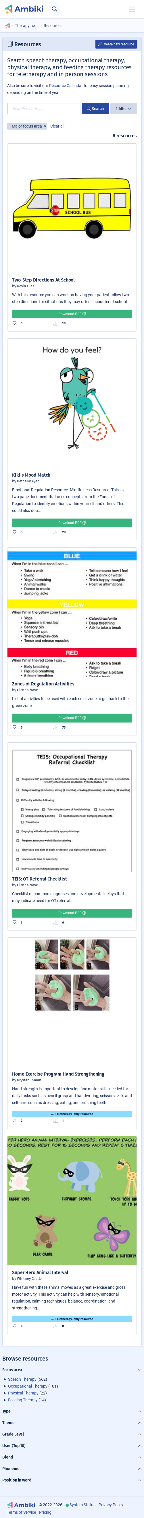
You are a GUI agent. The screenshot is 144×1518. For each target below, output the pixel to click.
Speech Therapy (22, 1379)
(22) (27, 1393)
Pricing (45, 1512)
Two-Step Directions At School (43, 280)
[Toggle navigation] (132, 9)
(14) (27, 1400)
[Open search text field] (54, 9)
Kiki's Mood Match (31, 475)
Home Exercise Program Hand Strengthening (58, 1074)
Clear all (57, 126)
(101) (33, 1386)
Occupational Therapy (27, 1386)
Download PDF (72, 314)
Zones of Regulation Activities (43, 684)
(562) (27, 1379)
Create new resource (116, 44)
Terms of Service (21, 1512)
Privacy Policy (111, 1504)
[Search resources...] (43, 108)
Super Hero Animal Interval (40, 1272)
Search (95, 108)
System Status (82, 1504)
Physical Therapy (23, 1393)
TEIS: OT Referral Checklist (39, 879)
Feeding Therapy (23, 1400)
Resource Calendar (66, 85)
